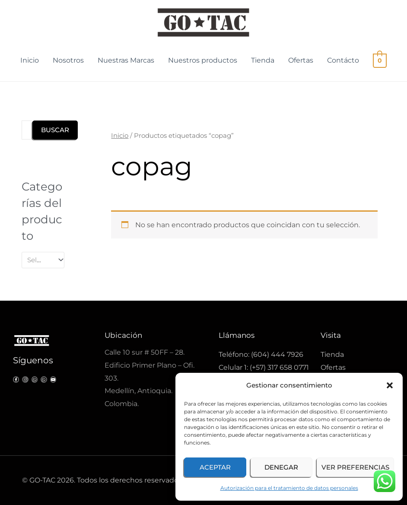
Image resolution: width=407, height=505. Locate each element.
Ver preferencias (355, 467)
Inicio (30, 60)
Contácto (344, 60)
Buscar (55, 130)
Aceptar (215, 467)
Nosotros (69, 60)
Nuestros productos (203, 60)
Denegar (281, 467)
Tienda (263, 60)
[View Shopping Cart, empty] (380, 60)
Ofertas (301, 60)
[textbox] (39, 260)
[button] (389, 385)
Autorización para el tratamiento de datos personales (289, 488)
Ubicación (123, 335)
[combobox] (43, 260)
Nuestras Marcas (127, 60)
